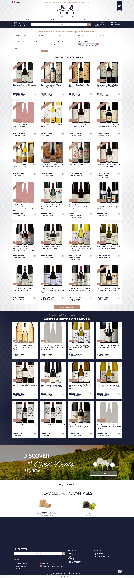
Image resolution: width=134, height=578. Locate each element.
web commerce (72, 576)
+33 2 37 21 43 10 (48, 563)
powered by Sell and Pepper (62, 576)
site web (68, 576)
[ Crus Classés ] (55, 315)
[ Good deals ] (69, 315)
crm (76, 576)
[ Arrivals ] (81, 315)
